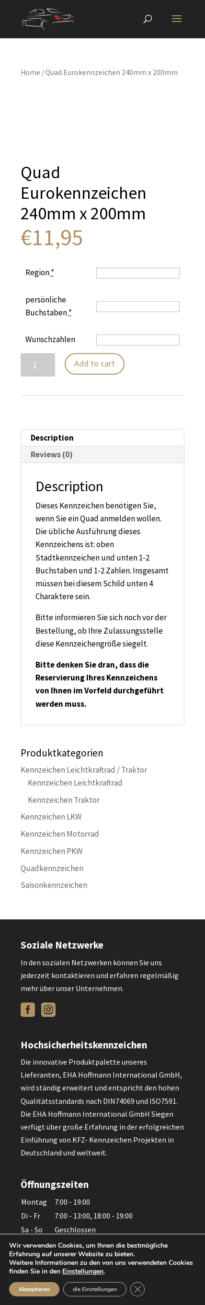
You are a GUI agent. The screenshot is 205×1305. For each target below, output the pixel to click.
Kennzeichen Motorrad (60, 834)
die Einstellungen (95, 1289)
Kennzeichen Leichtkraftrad (75, 782)
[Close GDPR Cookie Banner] (137, 1289)
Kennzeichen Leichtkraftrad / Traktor (84, 770)
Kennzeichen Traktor (64, 800)
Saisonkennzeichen (54, 885)
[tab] (102, 438)
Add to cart (94, 363)
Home (30, 72)
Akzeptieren (34, 1289)
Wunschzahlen (50, 339)
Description (52, 437)
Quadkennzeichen (52, 868)
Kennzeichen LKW (51, 816)
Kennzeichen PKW (51, 851)
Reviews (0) (52, 454)
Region (39, 272)
